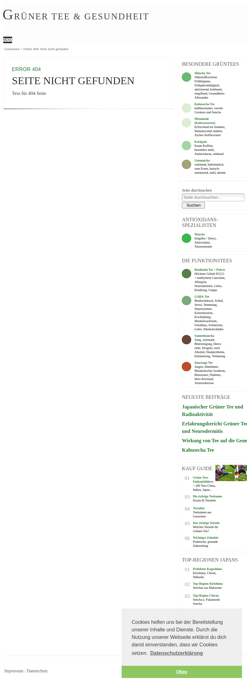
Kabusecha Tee (204, 104)
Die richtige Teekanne (207, 496)
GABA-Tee (201, 296)
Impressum (13, 671)
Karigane (200, 141)
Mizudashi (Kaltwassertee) (204, 121)
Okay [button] (181, 671)
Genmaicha (202, 160)
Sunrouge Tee (203, 362)
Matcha (199, 234)
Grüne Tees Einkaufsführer (203, 479)
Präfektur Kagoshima (207, 569)
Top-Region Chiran (206, 595)
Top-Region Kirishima (208, 583)
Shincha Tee (202, 73)
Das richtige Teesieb (206, 523)
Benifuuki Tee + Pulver (209, 269)
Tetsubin (198, 508)
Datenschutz (37, 671)
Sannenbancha (204, 335)
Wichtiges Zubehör (205, 537)
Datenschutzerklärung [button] (176, 653)
